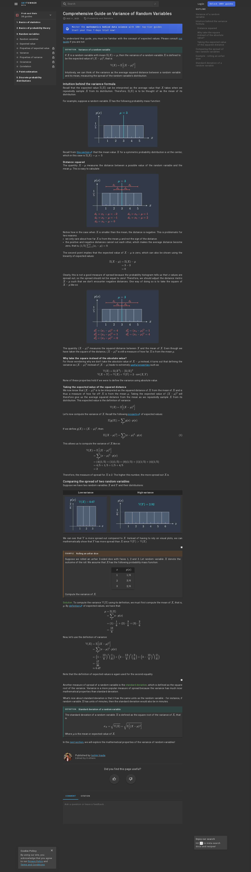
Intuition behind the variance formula (211, 22)
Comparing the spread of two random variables (210, 50)
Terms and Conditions (33, 864)
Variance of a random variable (208, 15)
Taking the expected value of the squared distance (211, 43)
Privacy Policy (35, 861)
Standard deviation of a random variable (209, 64)
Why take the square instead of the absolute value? (210, 35)
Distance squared (207, 28)
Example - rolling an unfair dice (210, 57)
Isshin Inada (98, 755)
